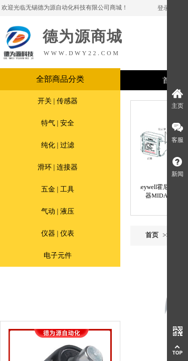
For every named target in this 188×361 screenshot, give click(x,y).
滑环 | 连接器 (58, 167)
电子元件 (58, 255)
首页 (151, 235)
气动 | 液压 (57, 211)
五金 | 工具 (57, 189)
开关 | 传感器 (58, 101)
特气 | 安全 (57, 123)
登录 (163, 8)
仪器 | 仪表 (57, 233)
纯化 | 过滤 (57, 145)
